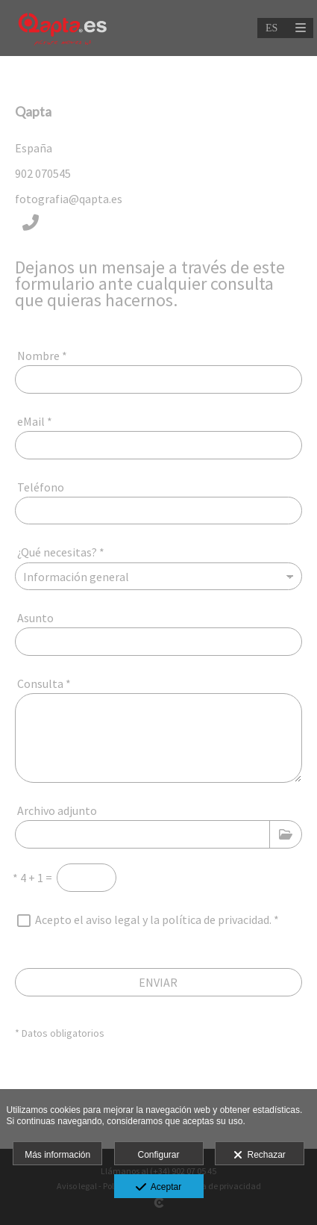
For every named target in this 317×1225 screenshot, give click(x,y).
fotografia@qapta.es (68, 198)
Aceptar (158, 1188)
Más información (57, 1155)
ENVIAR (158, 982)
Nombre (42, 355)
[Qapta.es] (62, 28)
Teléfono (40, 487)
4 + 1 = (32, 877)
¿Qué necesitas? (60, 552)
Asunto (35, 617)
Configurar (158, 1155)
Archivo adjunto (57, 810)
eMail (34, 421)
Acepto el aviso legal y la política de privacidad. (153, 919)
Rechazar (259, 1156)
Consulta (44, 683)
